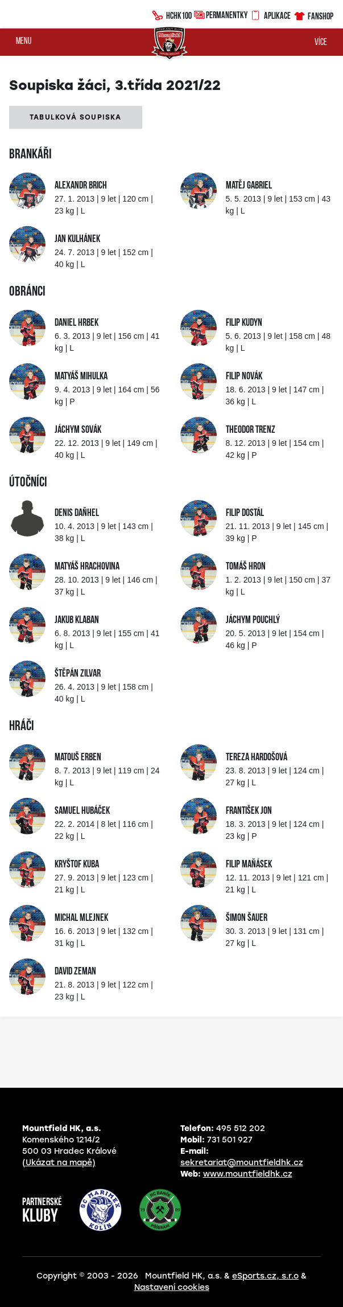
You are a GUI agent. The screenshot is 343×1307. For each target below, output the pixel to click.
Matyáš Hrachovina (87, 567)
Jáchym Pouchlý (253, 620)
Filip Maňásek (249, 864)
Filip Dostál (245, 513)
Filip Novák (244, 376)
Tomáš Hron (246, 567)
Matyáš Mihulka (81, 376)
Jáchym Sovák (78, 430)
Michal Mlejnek (81, 918)
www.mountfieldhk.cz (247, 1174)
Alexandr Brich (81, 186)
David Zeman (75, 971)
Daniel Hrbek (76, 323)
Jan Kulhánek (77, 239)
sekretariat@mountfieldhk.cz (241, 1162)
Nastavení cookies (171, 1287)
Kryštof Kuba (77, 864)
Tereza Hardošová (256, 757)
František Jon (249, 811)
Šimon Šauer (246, 918)
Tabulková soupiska (76, 117)
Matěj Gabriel (249, 186)
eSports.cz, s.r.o (265, 1276)
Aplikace (270, 14)
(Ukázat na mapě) (59, 1162)
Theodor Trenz (250, 430)
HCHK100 (172, 14)
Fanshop (313, 14)
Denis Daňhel (77, 513)
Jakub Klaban (77, 620)
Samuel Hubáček (82, 811)
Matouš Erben (78, 757)
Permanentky (220, 14)
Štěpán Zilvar (78, 674)
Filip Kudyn (244, 323)
